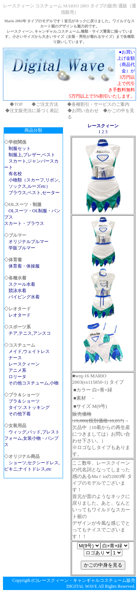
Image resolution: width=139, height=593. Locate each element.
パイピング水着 (24, 296)
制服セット (20, 148)
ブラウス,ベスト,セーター (34, 192)
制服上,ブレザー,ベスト (32, 154)
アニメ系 (17, 370)
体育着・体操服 (24, 266)
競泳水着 (17, 290)
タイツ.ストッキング (29, 407)
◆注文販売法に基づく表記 (32, 110)
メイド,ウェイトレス (29, 351)
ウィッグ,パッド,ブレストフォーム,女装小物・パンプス (32, 438)
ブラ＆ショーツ (24, 401)
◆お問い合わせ (83, 110)
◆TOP (16, 104)
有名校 (15, 173)
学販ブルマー (22, 247)
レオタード (20, 315)
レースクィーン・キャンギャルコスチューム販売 (86, 580)
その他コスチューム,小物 (34, 383)
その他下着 (20, 413)
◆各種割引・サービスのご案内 (98, 104)
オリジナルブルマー (29, 241)
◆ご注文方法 (45, 104)
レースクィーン (24, 364)
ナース (15, 357)
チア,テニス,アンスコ (30, 333)
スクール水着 (22, 284)
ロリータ (17, 376)
